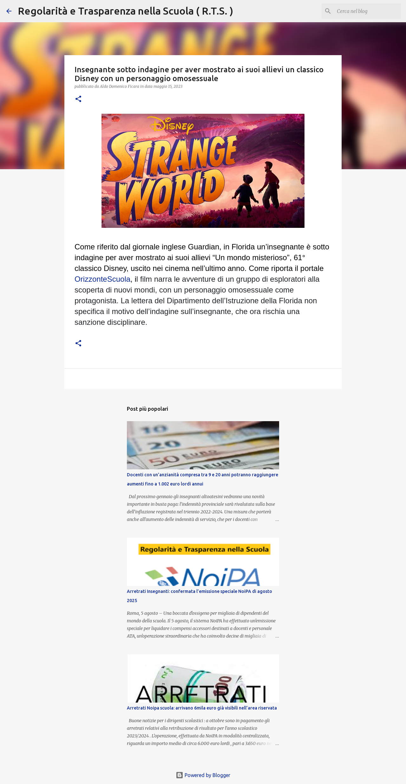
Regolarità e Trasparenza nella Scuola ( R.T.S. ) (125, 10)
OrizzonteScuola (102, 279)
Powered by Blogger (203, 775)
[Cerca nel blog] (367, 11)
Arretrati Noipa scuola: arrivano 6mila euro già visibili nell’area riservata (202, 707)
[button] (78, 99)
